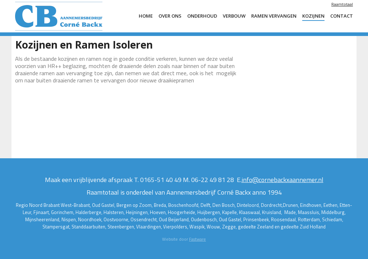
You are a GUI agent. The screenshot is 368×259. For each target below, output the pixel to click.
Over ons (169, 16)
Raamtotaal (342, 4)
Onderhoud (202, 16)
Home (146, 16)
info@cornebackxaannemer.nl (282, 180)
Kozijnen (313, 16)
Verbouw (234, 16)
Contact (341, 16)
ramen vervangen (273, 16)
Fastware (197, 239)
